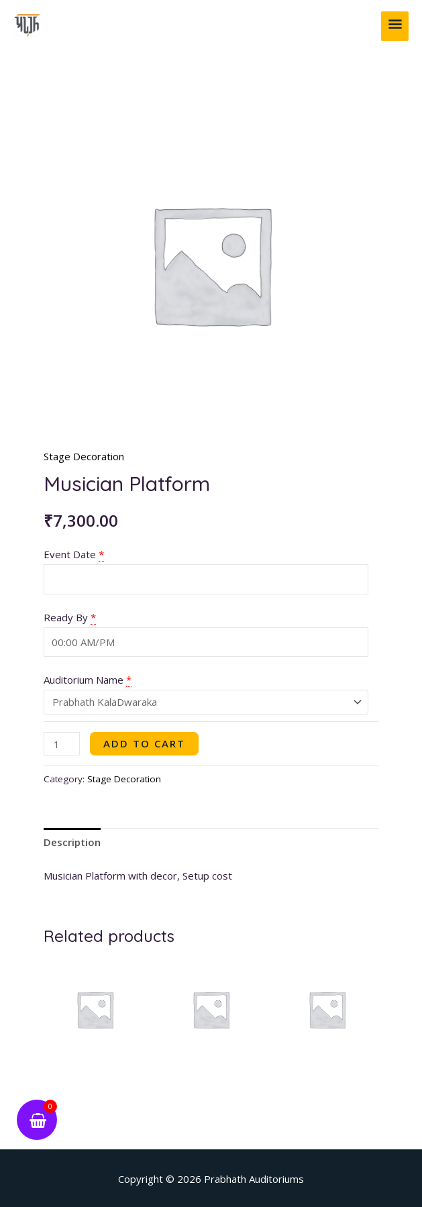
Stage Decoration (84, 456)
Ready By (66, 617)
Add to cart (144, 743)
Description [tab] (72, 842)
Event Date (70, 554)
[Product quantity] (62, 743)
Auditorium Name (83, 679)
